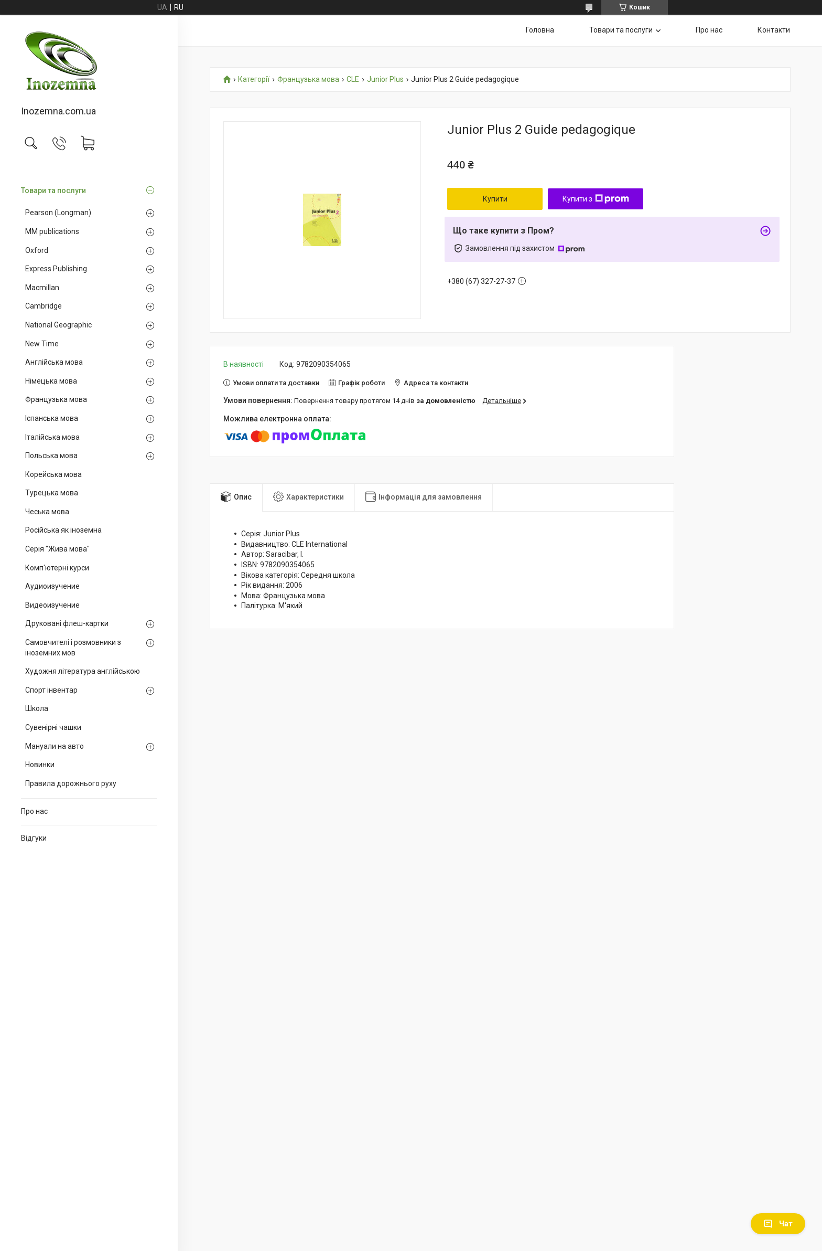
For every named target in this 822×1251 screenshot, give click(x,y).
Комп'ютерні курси (57, 568)
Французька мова (56, 399)
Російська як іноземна (63, 530)
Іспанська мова (51, 418)
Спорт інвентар (51, 690)
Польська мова (51, 455)
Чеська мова (47, 511)
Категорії (253, 79)
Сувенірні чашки (53, 727)
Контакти (774, 30)
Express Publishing (56, 268)
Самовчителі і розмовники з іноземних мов (73, 647)
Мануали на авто (54, 746)
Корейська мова (53, 474)
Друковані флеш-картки (67, 623)
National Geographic (58, 325)
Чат (778, 1223)
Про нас (34, 811)
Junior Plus (385, 79)
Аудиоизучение (52, 586)
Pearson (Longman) (58, 212)
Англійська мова (54, 362)
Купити (495, 199)
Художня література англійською (82, 671)
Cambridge (43, 306)
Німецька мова (51, 381)
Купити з (596, 199)
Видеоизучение (52, 605)
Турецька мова (51, 493)
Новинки (40, 764)
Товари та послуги (53, 190)
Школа (36, 708)
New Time (42, 344)
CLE (353, 79)
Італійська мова (52, 437)
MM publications (52, 231)
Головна (540, 30)
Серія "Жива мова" (57, 549)
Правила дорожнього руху (70, 783)
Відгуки (34, 838)
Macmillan (42, 287)
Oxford (36, 250)
